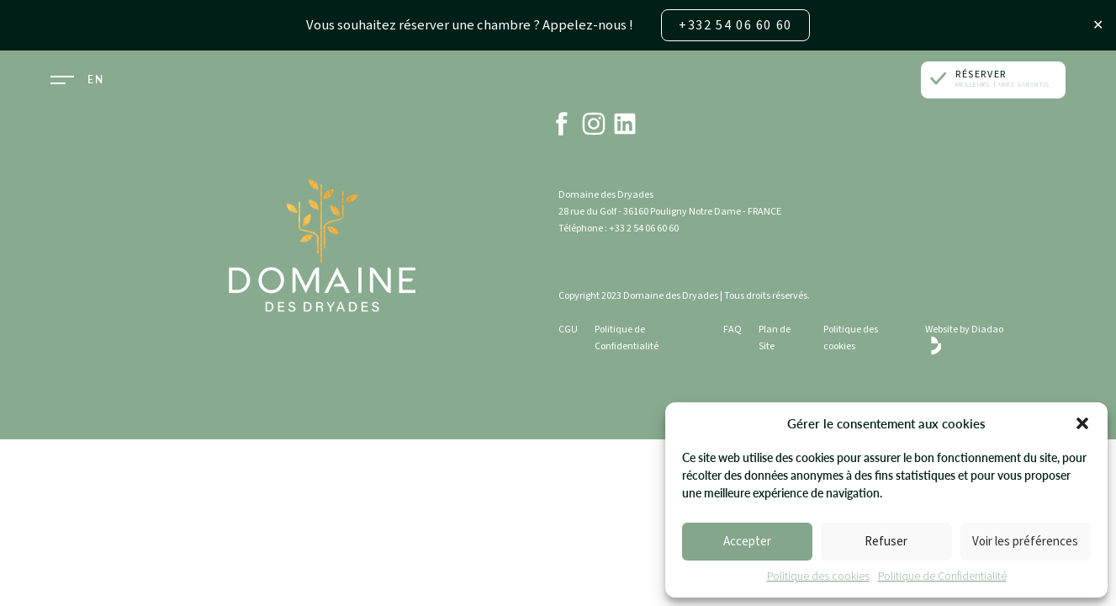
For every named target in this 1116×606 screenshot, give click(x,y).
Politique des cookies (818, 577)
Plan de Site (775, 338)
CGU (568, 329)
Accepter (747, 542)
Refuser (886, 542)
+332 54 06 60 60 (731, 25)
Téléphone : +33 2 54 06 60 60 (618, 228)
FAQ (732, 329)
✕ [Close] (1097, 25)
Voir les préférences (1025, 542)
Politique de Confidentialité (942, 577)
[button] (1082, 424)
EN (95, 80)
